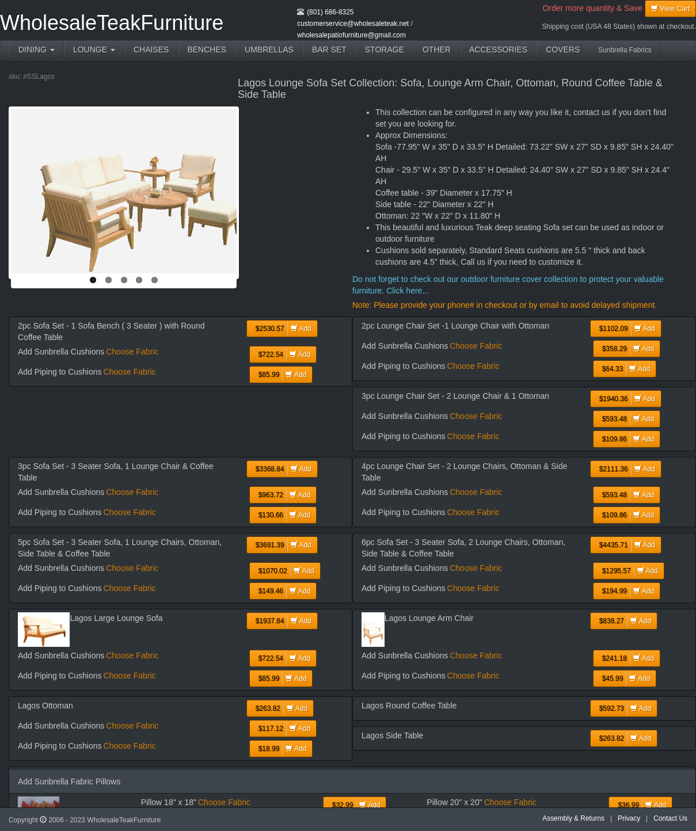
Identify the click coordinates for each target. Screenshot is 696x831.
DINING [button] (36, 49)
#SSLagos (39, 77)
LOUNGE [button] (94, 49)
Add (282, 329)
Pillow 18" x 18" (168, 802)
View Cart (670, 8)
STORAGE (384, 49)
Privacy (629, 818)
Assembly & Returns (573, 818)
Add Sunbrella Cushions (61, 351)
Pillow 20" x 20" (454, 802)
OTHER (437, 49)
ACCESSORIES (498, 49)
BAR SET (329, 49)
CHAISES (151, 49)
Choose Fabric (132, 351)
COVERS (563, 49)
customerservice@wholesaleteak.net (353, 24)
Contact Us (670, 818)
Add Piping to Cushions (60, 371)
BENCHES (206, 49)
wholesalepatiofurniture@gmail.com (351, 35)
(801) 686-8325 (330, 12)
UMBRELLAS (269, 49)
